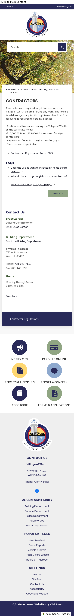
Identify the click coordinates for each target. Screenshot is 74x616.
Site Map (37, 579)
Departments (32, 89)
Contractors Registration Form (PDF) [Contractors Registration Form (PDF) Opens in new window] (32, 153)
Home (9, 89)
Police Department (37, 516)
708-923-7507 (23, 264)
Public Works (37, 520)
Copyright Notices (37, 593)
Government (19, 89)
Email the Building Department (24, 241)
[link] (64, 6)
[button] (62, 47)
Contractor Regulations (24, 319)
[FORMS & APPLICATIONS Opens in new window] (54, 396)
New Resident (37, 540)
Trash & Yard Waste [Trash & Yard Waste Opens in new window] (37, 554)
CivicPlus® (56, 604)
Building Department (49, 89)
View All (58, 193)
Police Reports (37, 545)
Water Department (37, 525)
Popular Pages (37, 534)
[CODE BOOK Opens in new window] (19, 396)
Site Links (37, 568)
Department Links (37, 500)
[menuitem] (37, 318)
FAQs (10, 163)
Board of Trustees (37, 559)
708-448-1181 (41, 481)
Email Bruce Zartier (17, 227)
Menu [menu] (10, 6)
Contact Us (15, 212)
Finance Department (37, 511)
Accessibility (37, 589)
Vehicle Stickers (37, 550)
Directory (11, 296)
